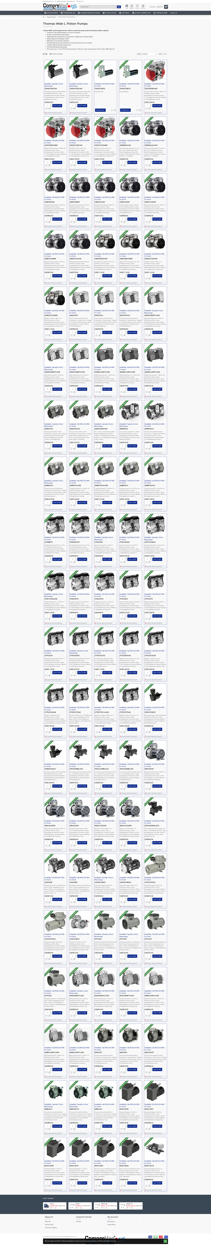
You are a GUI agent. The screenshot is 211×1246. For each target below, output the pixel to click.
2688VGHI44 (150, 485)
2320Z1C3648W (101, 145)
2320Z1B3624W (151, 89)
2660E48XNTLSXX (152, 315)
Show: (161, 54)
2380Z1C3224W (151, 259)
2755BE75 (49, 542)
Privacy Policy (120, 1241)
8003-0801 (99, 1166)
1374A (52, 1204)
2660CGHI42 (125, 315)
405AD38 (73, 882)
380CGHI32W (50, 826)
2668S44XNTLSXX (152, 372)
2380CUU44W (75, 259)
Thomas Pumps (51, 17)
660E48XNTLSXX (77, 996)
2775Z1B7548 (125, 656)
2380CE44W (100, 202)
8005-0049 (149, 1166)
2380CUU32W (150, 202)
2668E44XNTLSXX (102, 372)
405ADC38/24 (125, 882)
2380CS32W (125, 202)
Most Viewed (48, 1198)
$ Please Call (100, 110)
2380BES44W (125, 145)
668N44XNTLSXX (52, 1052)
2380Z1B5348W (126, 259)
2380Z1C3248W (51, 315)
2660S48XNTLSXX (77, 372)
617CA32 (123, 939)
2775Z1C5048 (150, 656)
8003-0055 (124, 1109)
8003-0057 (149, 1109)
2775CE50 (124, 599)
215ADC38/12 (100, 89)
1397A (77, 1204)
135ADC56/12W (51, 89)
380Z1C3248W (126, 826)
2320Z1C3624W (76, 145)
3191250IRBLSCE (76, 769)
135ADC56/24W (76, 89)
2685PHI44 (149, 429)
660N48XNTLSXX (102, 996)
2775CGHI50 (75, 656)
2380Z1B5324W (101, 259)
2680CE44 (49, 429)
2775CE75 (49, 656)
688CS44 (98, 1109)
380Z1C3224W (100, 826)
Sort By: (143, 54)
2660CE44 (99, 315)
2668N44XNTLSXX (127, 372)
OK (165, 1241)
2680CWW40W (101, 429)
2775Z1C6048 (50, 712)
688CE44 (48, 1109)
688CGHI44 (74, 1109)
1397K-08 (104, 1204)
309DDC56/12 (50, 769)
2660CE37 (74, 315)
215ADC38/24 (125, 89)
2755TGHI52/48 (51, 599)
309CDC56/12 (150, 712)
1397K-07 (129, 1204)
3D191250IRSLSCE (152, 826)
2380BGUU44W (151, 145)
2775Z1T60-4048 (102, 712)
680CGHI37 (149, 1052)
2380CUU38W (50, 259)
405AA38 (48, 882)
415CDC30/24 (50, 939)
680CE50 (123, 1052)
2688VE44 (124, 485)
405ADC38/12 (100, 882)
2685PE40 (124, 429)
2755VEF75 (74, 599)
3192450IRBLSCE (126, 769)
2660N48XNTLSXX (52, 372)
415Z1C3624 (75, 939)
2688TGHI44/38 (101, 485)
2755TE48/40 (150, 542)
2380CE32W (50, 202)
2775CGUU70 (100, 656)
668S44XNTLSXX (77, 1052)
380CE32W (149, 769)
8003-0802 (124, 1166)
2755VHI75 (99, 599)
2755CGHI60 (125, 542)
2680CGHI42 (75, 429)
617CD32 (48, 996)
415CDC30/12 (150, 882)
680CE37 (98, 1052)
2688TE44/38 (75, 485)
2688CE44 (49, 485)
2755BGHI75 (75, 542)
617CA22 (98, 939)
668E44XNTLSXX (152, 996)
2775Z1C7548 (75, 712)
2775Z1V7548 (125, 712)
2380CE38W (75, 202)
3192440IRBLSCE (102, 769)
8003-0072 (74, 1166)
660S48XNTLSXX (127, 996)
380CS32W (74, 826)
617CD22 (148, 939)
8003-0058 (49, 1166)
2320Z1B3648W (51, 145)
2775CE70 (149, 599)
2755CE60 (99, 542)
